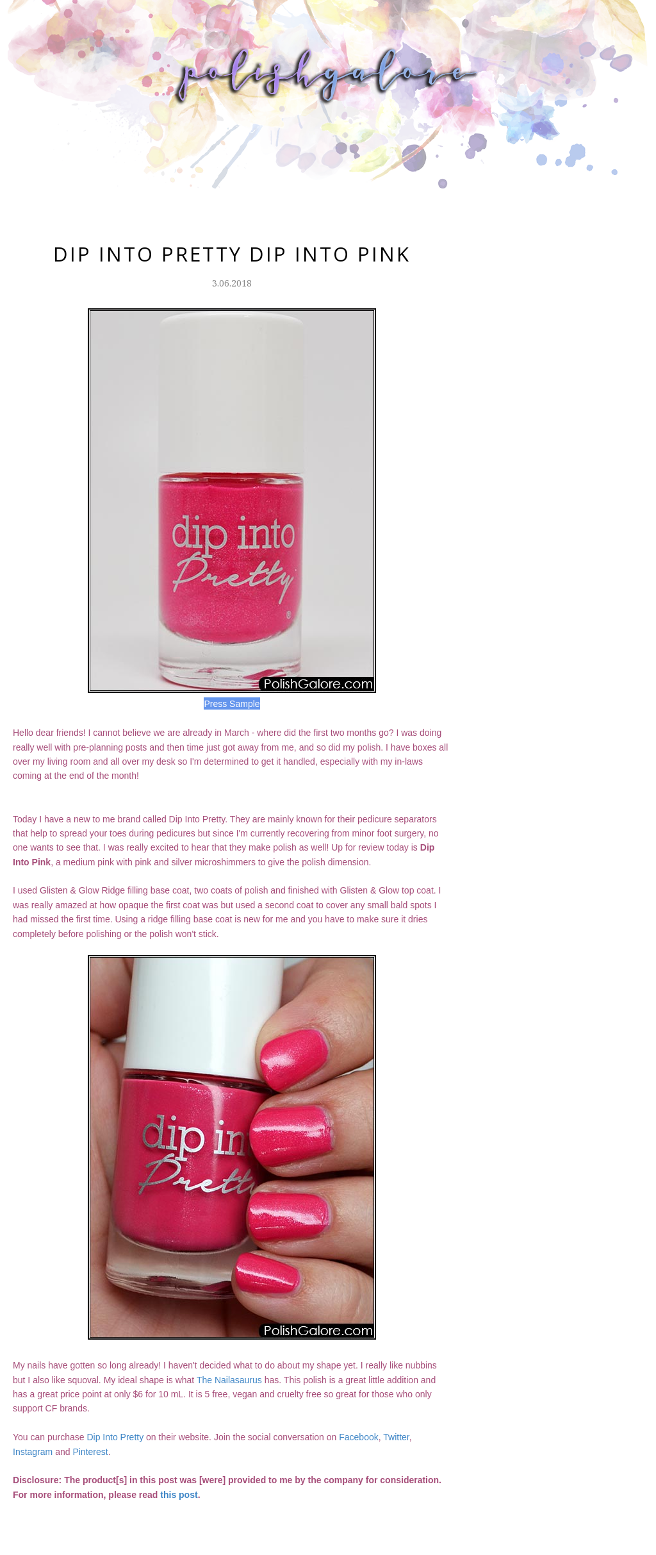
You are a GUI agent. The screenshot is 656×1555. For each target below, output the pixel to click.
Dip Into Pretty (115, 1437)
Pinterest (90, 1452)
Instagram (33, 1452)
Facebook (358, 1437)
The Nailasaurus (229, 1380)
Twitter (396, 1437)
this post (178, 1495)
